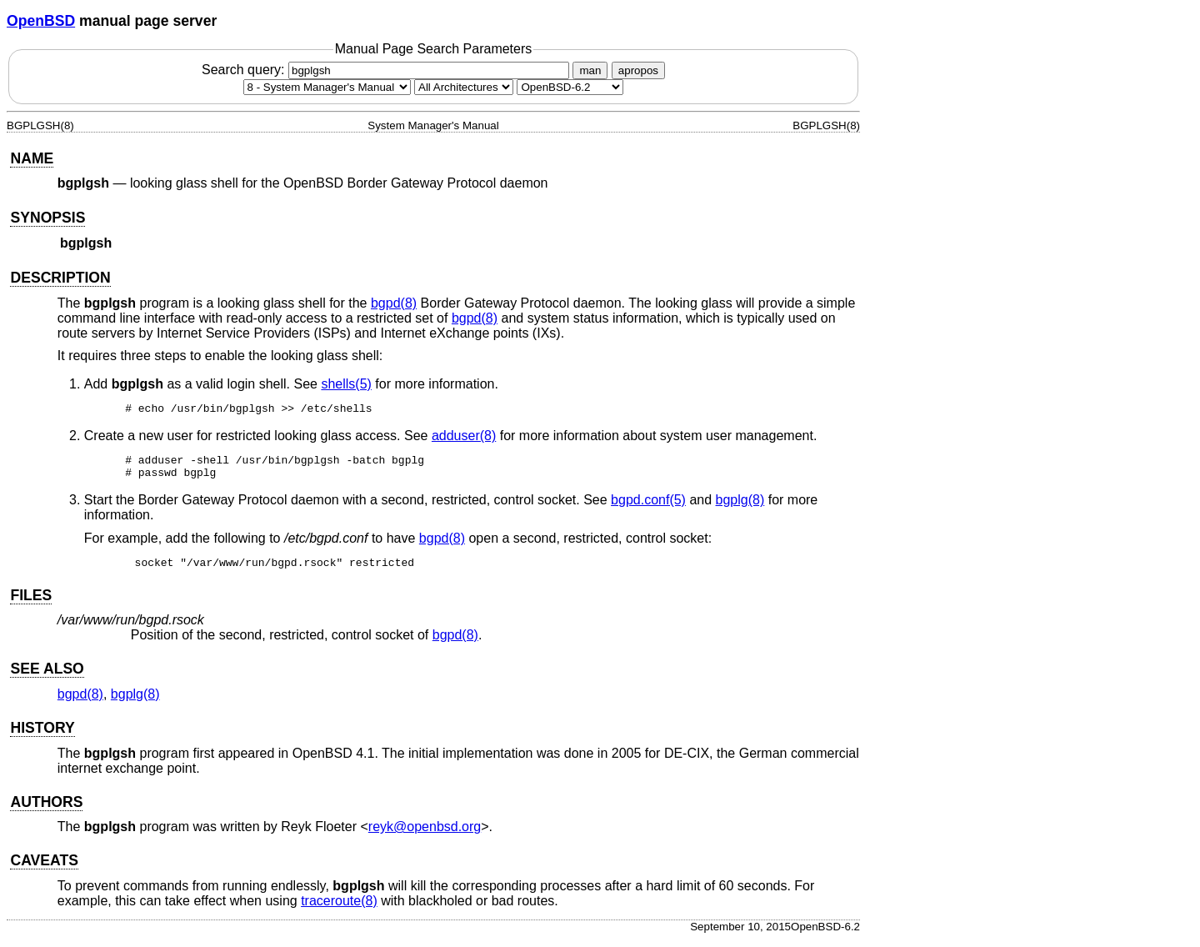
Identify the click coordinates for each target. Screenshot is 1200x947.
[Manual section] (327, 87)
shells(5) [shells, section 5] (346, 384)
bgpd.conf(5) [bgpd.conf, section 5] (648, 507)
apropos (638, 70)
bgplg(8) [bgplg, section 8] (740, 507)
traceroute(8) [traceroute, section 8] (339, 908)
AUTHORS (46, 809)
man (590, 70)
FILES (31, 602)
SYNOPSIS (47, 217)
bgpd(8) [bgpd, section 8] (394, 303)
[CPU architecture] (463, 87)
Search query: (387, 70)
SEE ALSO (46, 676)
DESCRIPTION (60, 277)
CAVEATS (44, 867)
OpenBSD (41, 21)
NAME (31, 158)
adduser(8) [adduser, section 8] (464, 438)
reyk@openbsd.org (424, 834)
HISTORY (42, 735)
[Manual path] (570, 87)
